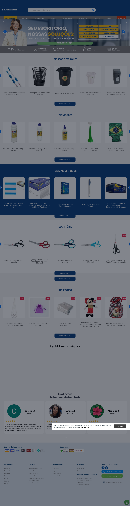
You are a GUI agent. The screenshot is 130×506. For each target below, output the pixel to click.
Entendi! (120, 426)
